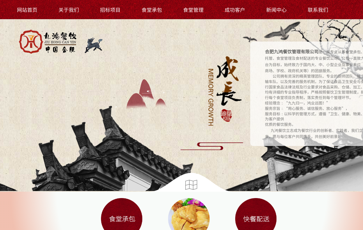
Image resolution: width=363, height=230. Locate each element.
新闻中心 (276, 9)
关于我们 (68, 9)
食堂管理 (193, 9)
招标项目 (110, 9)
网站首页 (27, 9)
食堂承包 (152, 9)
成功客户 (235, 9)
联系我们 (318, 9)
